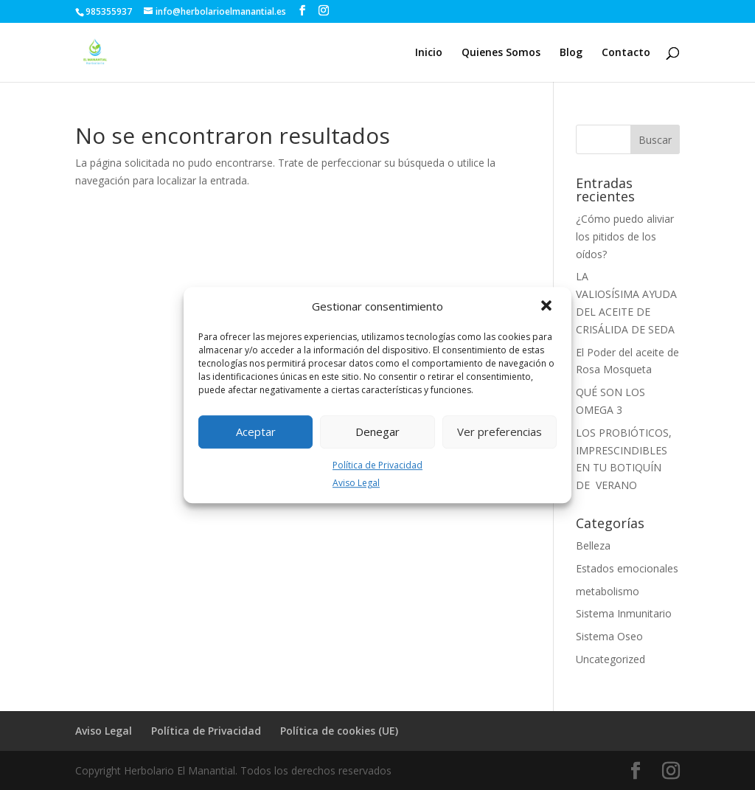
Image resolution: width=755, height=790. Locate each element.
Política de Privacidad (377, 465)
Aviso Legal (356, 483)
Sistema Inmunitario (624, 613)
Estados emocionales (627, 568)
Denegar (377, 431)
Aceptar (256, 431)
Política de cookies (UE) (339, 731)
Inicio (428, 53)
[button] (548, 307)
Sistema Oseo (609, 636)
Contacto (626, 53)
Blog (571, 53)
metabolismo (607, 591)
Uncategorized (610, 659)
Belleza (593, 545)
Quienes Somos (501, 53)
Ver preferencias (499, 431)
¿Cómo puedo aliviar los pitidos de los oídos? (625, 236)
